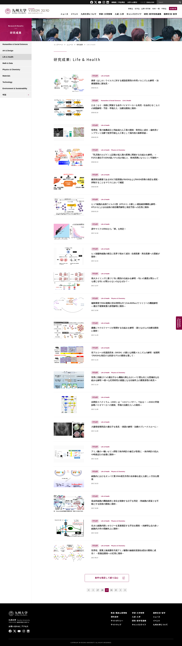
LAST (125, 590)
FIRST (88, 590)
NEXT (120, 590)
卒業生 (164, 8)
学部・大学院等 (105, 14)
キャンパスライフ (134, 14)
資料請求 (114, 616)
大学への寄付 (132, 2)
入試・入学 (119, 14)
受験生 (130, 8)
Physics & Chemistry (11, 70)
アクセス (24, 626)
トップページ (58, 45)
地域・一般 (156, 8)
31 (116, 590)
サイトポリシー (117, 620)
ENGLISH (150, 2)
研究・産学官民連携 (152, 14)
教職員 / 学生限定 (118, 2)
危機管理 (173, 8)
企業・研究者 (146, 8)
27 (98, 590)
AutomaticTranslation (179, 323)
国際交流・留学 (170, 14)
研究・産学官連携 (139, 620)
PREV (93, 590)
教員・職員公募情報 (119, 613)
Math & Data (8, 63)
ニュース (64, 14)
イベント (74, 14)
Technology (7, 82)
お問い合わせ (14, 626)
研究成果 (80, 45)
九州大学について (88, 14)
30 (111, 590)
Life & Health (8, 57)
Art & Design (8, 51)
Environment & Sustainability (15, 88)
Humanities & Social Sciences (15, 44)
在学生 (137, 8)
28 (102, 590)
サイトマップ (116, 624)
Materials (6, 76)
